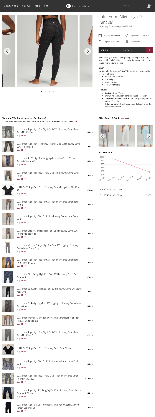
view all (125, 104)
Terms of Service (43, 413)
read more (125, 95)
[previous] (7, 51)
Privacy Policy (29, 413)
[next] (87, 51)
